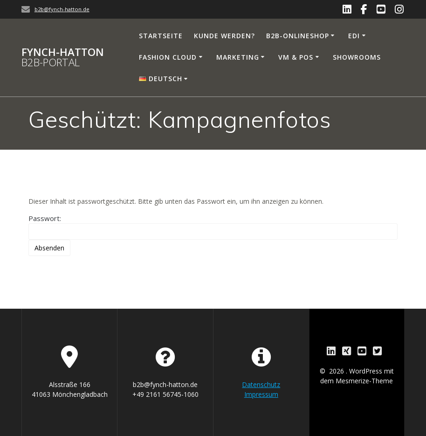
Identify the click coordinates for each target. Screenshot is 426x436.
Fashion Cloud (168, 57)
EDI (354, 35)
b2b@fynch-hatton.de (61, 9)
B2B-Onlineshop (297, 35)
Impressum (261, 394)
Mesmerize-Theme (364, 380)
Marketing (237, 57)
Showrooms (357, 57)
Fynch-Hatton (62, 57)
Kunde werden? (224, 35)
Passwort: (213, 227)
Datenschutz (261, 384)
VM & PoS (295, 57)
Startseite (161, 35)
